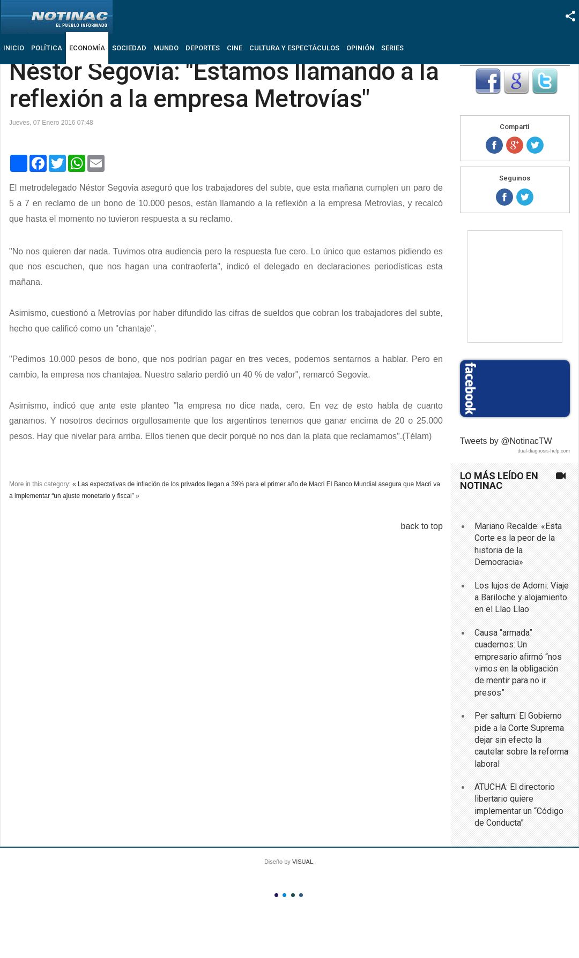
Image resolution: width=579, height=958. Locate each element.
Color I (276, 895)
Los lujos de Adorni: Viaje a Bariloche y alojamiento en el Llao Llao (521, 597)
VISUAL (302, 861)
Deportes (202, 48)
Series (392, 48)
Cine (234, 48)
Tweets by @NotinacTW (506, 441)
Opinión (360, 48)
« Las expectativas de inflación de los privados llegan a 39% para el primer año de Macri (198, 484)
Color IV (301, 895)
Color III (293, 895)
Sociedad (129, 48)
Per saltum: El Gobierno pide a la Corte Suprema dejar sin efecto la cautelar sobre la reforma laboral (521, 740)
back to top (422, 526)
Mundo (166, 48)
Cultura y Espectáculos (294, 48)
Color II (284, 895)
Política (46, 48)
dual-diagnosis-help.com (543, 451)
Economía (87, 48)
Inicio (13, 48)
